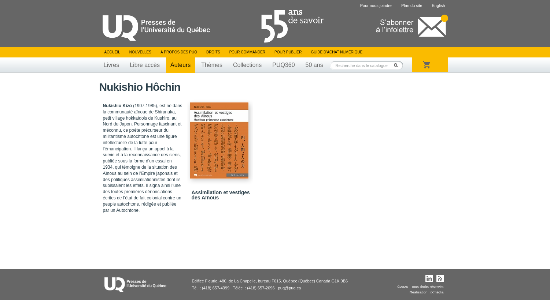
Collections (247, 65)
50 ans (314, 65)
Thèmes (211, 65)
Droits (213, 52)
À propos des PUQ (178, 52)
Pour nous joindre (376, 5)
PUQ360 (283, 65)
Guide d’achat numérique (337, 52)
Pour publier (288, 52)
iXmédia (437, 292)
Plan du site (411, 5)
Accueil (112, 52)
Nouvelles (140, 52)
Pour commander (247, 52)
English (438, 5)
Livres (111, 65)
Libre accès (145, 65)
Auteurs (180, 65)
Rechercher (397, 65)
